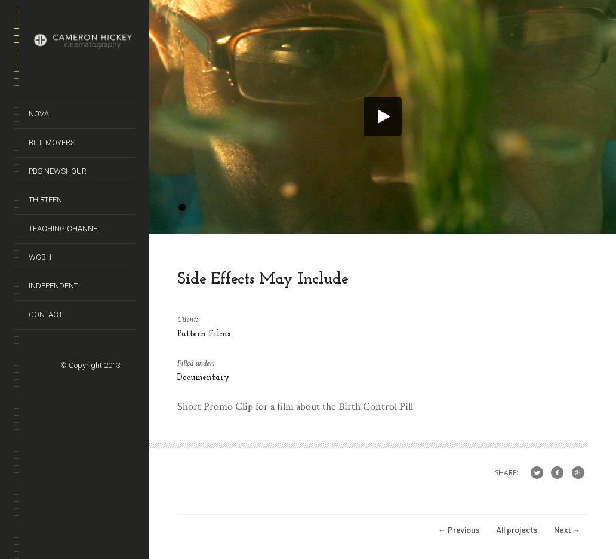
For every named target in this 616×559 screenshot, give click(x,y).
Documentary (203, 377)
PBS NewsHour (58, 171)
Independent (53, 285)
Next (567, 530)
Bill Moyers (52, 142)
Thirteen (45, 199)
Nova (39, 113)
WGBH (40, 257)
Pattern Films (203, 334)
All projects (516, 530)
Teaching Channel (65, 228)
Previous (458, 530)
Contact (46, 314)
